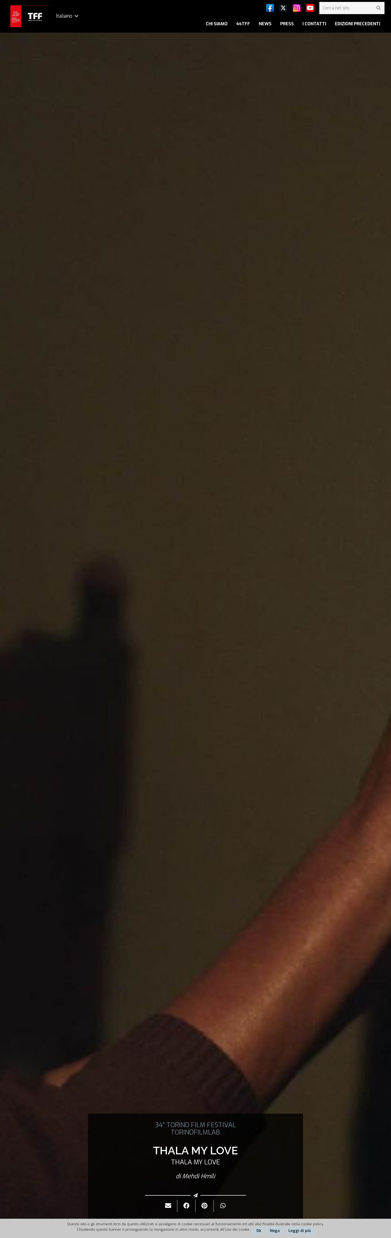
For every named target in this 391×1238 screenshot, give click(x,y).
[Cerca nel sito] (351, 8)
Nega (275, 1230)
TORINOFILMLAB (195, 1132)
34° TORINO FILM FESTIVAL (195, 1125)
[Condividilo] (186, 1206)
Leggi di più (299, 1230)
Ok (258, 1230)
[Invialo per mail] (168, 1206)
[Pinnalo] (204, 1206)
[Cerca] (378, 8)
